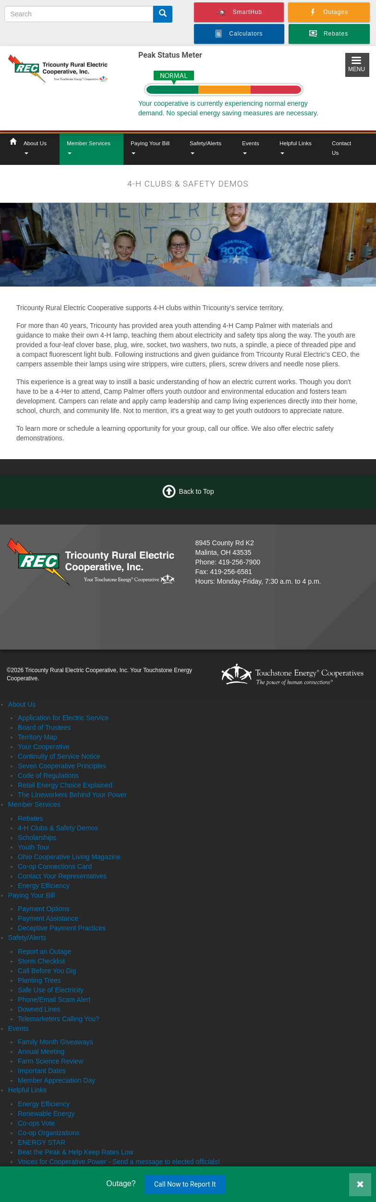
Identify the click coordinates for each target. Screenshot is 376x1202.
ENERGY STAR (41, 1142)
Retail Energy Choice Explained (65, 785)
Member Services (88, 147)
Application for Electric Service (63, 718)
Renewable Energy (46, 1113)
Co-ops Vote (36, 1123)
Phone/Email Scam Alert (54, 999)
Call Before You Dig (47, 971)
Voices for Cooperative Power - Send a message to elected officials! (119, 1161)
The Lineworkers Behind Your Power (72, 795)
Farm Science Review (50, 1061)
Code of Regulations (48, 775)
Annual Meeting (41, 1051)
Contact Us (341, 148)
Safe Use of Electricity (51, 990)
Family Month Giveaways (55, 1042)
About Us (35, 147)
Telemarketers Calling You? (58, 1019)
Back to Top (196, 491)
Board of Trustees (44, 727)
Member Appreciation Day (56, 1080)
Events (250, 147)
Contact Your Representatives (62, 876)
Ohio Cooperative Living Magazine (69, 857)
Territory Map (37, 737)
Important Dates (42, 1071)
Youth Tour (33, 847)
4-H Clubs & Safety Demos (58, 828)
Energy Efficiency (44, 885)
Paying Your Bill (150, 147)
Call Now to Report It (185, 1184)
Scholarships (37, 837)
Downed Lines (39, 1009)
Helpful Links (295, 147)
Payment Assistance (48, 918)
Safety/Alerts (205, 147)
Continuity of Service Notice (59, 756)
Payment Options (43, 909)
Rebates (30, 818)
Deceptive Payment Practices (62, 928)
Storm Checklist (41, 961)
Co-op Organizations (48, 1133)
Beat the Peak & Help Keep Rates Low (75, 1152)
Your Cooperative (44, 747)
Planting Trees (39, 980)
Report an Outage (44, 951)
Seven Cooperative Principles (62, 766)
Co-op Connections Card (55, 866)
